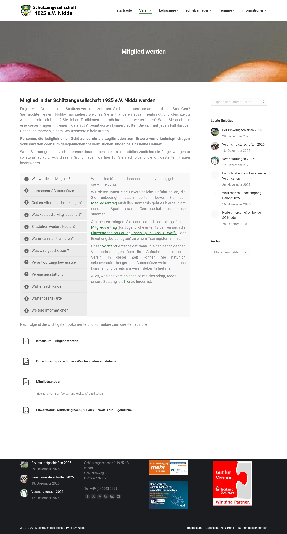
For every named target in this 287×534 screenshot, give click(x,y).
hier (127, 281)
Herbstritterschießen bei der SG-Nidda (242, 215)
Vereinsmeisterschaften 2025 (243, 144)
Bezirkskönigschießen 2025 (242, 130)
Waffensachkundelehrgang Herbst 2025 (241, 195)
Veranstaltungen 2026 (238, 159)
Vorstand (109, 246)
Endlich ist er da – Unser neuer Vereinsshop (244, 175)
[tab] (53, 179)
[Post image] (215, 132)
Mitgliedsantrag (104, 203)
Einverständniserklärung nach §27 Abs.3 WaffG (134, 233)
